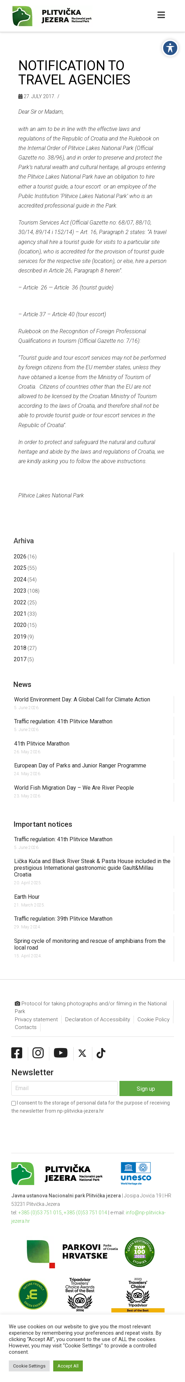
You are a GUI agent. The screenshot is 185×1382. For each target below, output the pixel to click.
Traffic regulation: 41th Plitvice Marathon (63, 721)
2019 (20, 636)
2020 (20, 625)
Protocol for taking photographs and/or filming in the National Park (91, 1007)
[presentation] (64, 1128)
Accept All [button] (68, 1366)
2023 (20, 590)
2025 (20, 567)
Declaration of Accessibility (97, 1019)
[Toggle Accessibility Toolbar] (170, 48)
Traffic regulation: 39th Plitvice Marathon (63, 918)
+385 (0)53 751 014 (85, 1212)
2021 (20, 613)
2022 (20, 602)
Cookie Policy (153, 1019)
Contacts (26, 1027)
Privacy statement (36, 1019)
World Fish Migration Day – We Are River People (74, 787)
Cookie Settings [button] (29, 1366)
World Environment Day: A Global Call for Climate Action (82, 699)
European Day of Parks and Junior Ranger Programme (80, 765)
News (22, 684)
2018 (20, 648)
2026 (20, 556)
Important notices (42, 824)
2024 (20, 579)
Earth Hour (26, 896)
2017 (20, 659)
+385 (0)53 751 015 (40, 1212)
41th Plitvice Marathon (41, 743)
